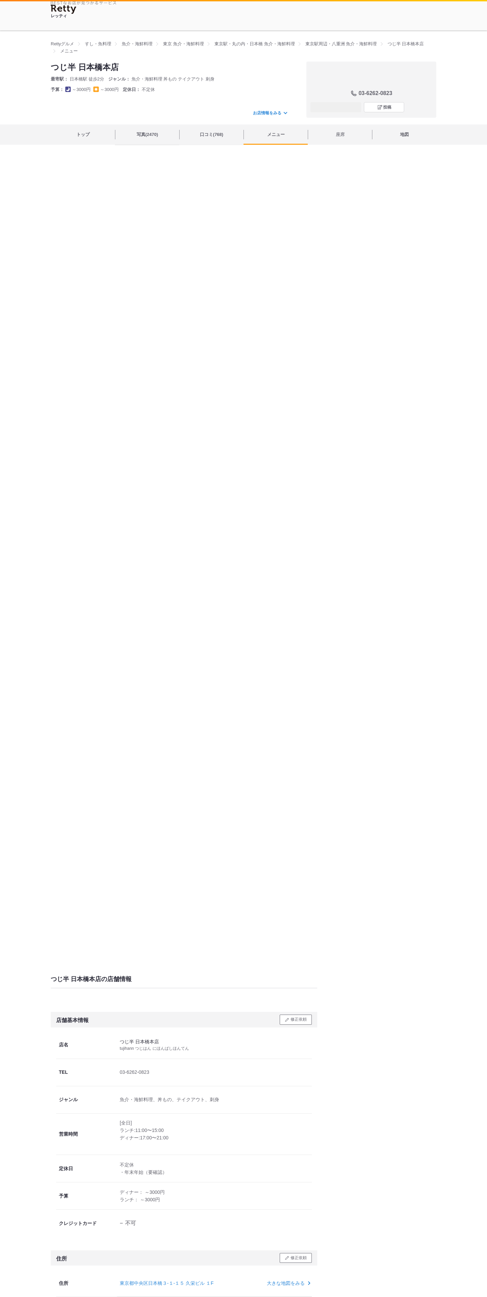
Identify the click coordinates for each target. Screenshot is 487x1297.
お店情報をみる (270, 113)
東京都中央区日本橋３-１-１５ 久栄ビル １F (167, 1283)
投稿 (387, 107)
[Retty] (63, 9)
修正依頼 (299, 1019)
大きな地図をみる (288, 1283)
